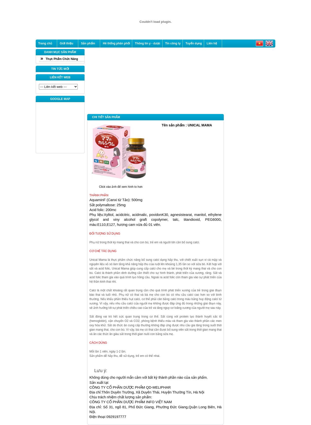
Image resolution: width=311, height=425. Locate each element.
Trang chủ (45, 43)
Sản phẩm (88, 43)
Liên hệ (212, 43)
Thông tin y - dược (147, 43)
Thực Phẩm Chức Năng (62, 59)
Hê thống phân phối (116, 43)
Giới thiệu (66, 43)
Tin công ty (173, 43)
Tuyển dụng (193, 43)
